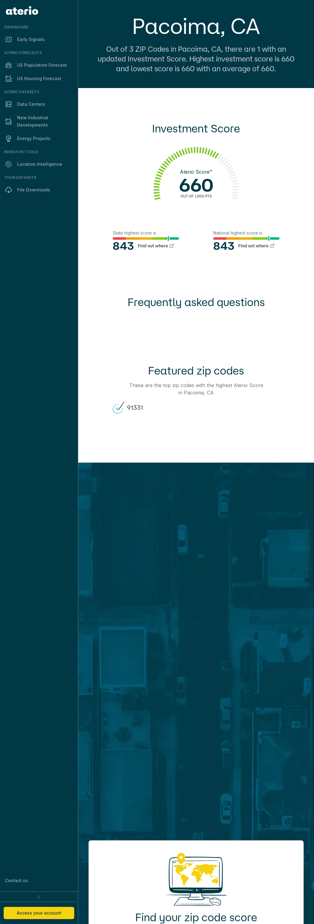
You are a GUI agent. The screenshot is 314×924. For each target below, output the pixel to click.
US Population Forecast (36, 65)
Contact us (16, 880)
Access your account (39, 912)
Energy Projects (27, 138)
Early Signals (25, 39)
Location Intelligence (33, 164)
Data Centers (25, 104)
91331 (127, 407)
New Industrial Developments (26, 121)
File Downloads (27, 190)
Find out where (156, 245)
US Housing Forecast (33, 78)
